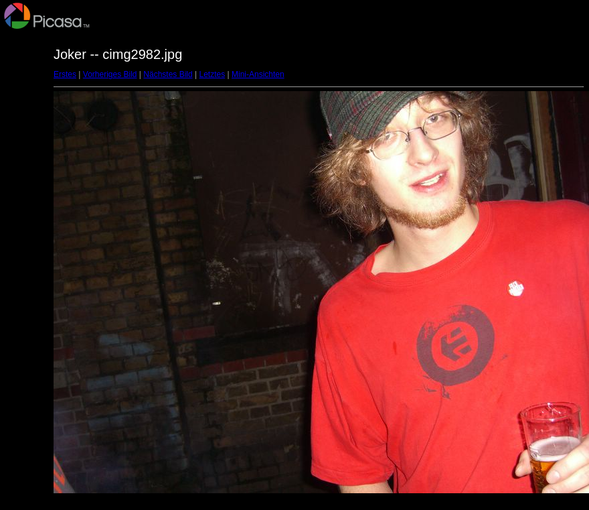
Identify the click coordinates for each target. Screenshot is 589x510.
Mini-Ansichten (258, 74)
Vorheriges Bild (110, 74)
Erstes (65, 74)
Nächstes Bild (167, 74)
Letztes (212, 74)
